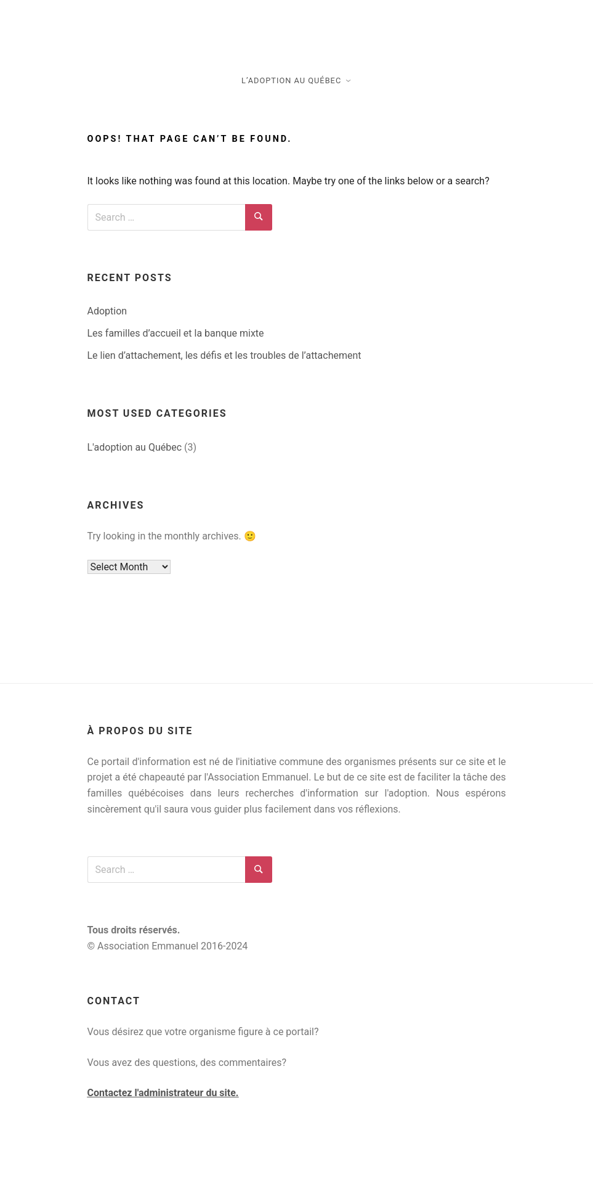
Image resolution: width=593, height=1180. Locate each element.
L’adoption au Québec (291, 80)
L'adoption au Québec (134, 447)
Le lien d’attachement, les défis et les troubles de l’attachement (224, 355)
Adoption (107, 311)
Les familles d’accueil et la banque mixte (175, 333)
